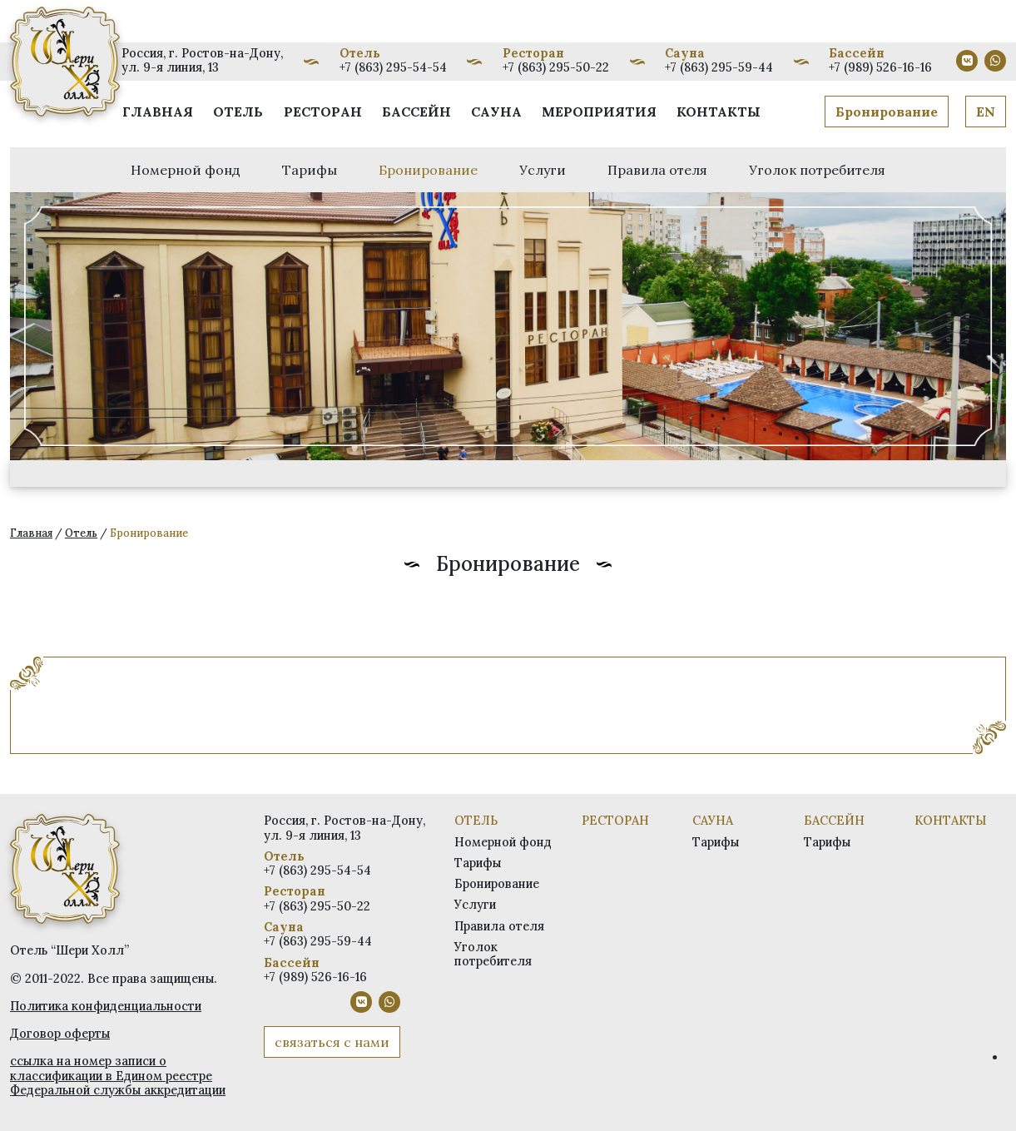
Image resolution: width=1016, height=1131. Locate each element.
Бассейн (416, 111)
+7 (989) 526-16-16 (880, 67)
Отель (238, 111)
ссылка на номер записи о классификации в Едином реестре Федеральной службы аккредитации (118, 1076)
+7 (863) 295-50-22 (556, 67)
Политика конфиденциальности (105, 1006)
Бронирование (886, 111)
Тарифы (309, 169)
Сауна (496, 111)
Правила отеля (657, 169)
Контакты (719, 111)
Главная (157, 111)
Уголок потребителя (817, 169)
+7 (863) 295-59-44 (719, 67)
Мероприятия (599, 111)
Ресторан (323, 111)
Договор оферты (60, 1033)
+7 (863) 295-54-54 (393, 67)
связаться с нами (332, 1042)
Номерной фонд (185, 169)
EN (985, 111)
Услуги (542, 169)
